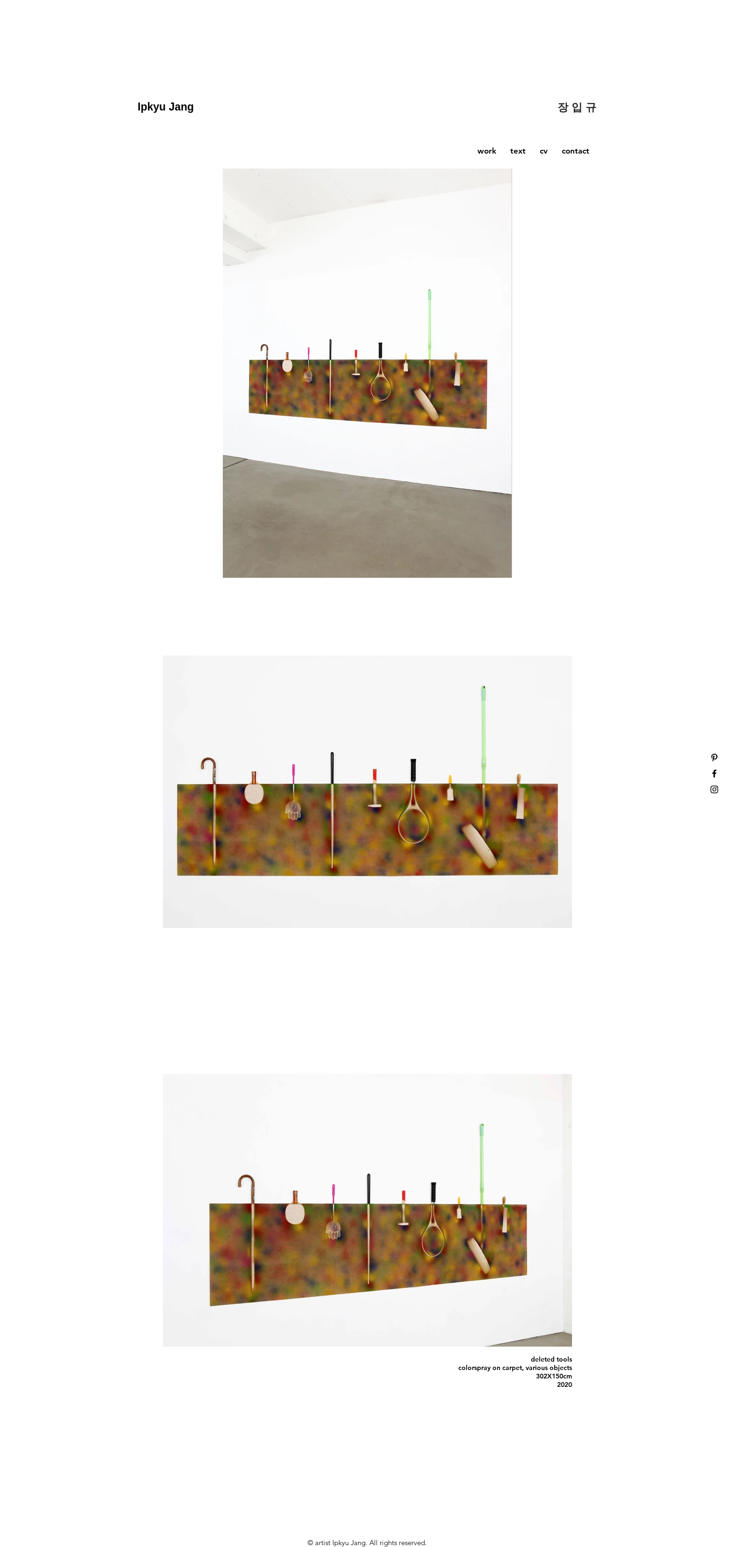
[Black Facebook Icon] (714, 773)
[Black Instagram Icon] (714, 789)
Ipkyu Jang (167, 107)
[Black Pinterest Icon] (714, 757)
